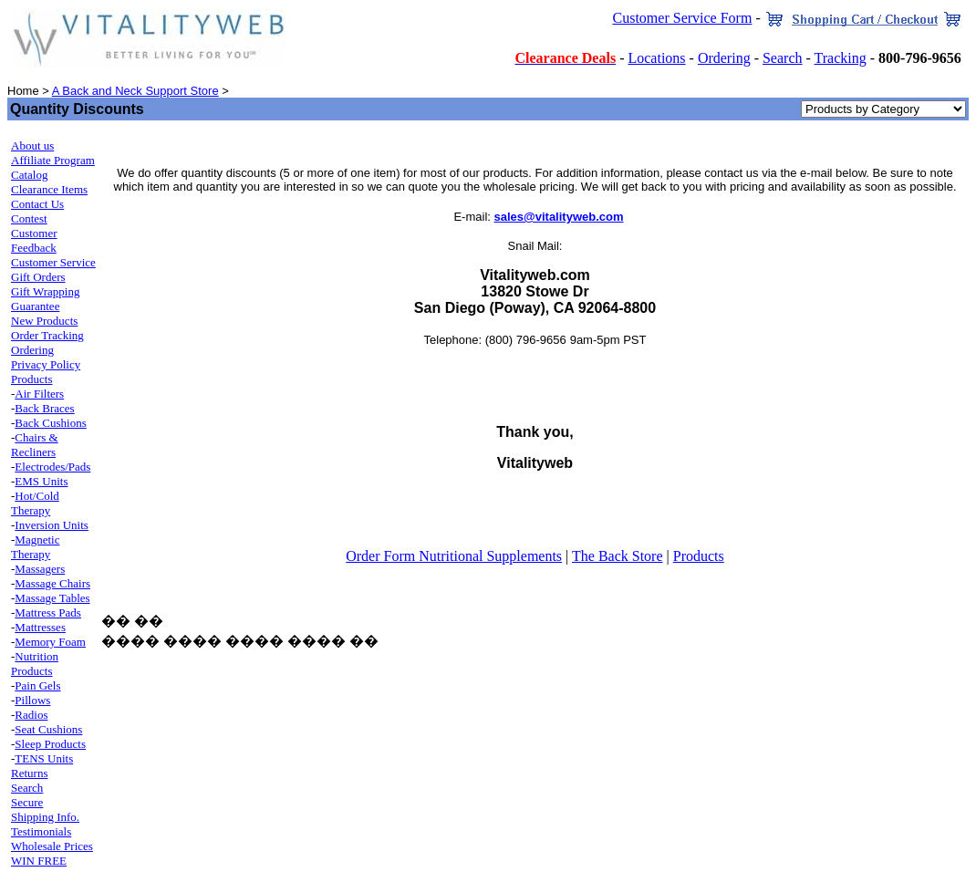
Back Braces (44, 408)
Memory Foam (50, 642)
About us (32, 145)
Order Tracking (47, 335)
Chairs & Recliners (34, 445)
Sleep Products (50, 744)
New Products (44, 320)
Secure (27, 802)
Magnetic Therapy (35, 547)
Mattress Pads (48, 612)
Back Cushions (50, 423)
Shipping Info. (45, 817)
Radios (31, 714)
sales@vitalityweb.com (559, 216)
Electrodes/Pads (52, 466)
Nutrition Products (34, 663)
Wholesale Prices (52, 846)
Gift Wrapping (45, 291)
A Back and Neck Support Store (135, 91)
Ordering (724, 58)
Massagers (40, 569)
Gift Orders (38, 277)
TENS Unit (41, 758)
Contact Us (37, 204)
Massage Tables (52, 598)
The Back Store (617, 556)
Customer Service (53, 262)
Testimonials (41, 831)
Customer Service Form (683, 18)
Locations (656, 58)
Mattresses (40, 627)
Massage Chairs (52, 583)
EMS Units (41, 481)
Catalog (29, 175)
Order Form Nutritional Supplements (454, 556)
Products (32, 379)
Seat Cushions (48, 729)
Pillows (32, 700)
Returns (29, 773)
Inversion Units (51, 525)
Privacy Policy (45, 364)
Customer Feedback (34, 240)
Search (783, 58)
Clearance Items (49, 189)
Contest (29, 218)
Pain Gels (37, 685)
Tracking (841, 58)
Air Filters (39, 393)
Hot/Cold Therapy (35, 503)
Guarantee (35, 306)
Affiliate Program (53, 160)
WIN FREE (39, 860)
